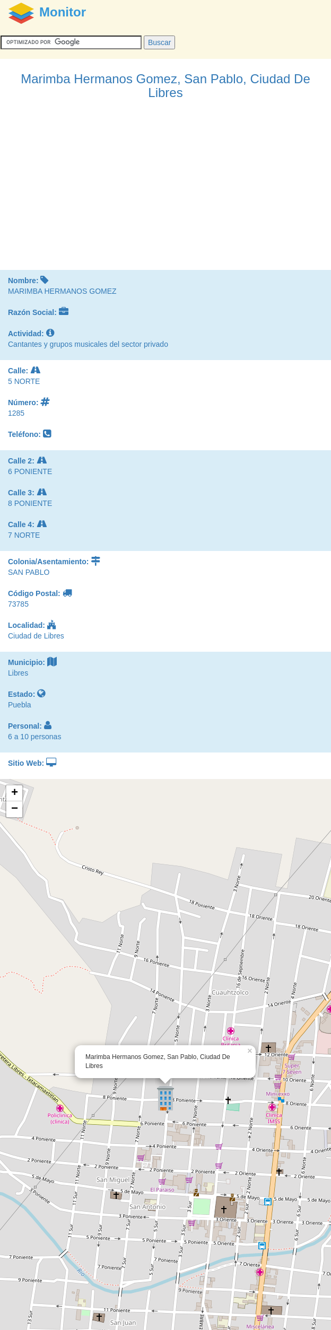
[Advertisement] (165, 190)
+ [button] (14, 793)
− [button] (14, 809)
